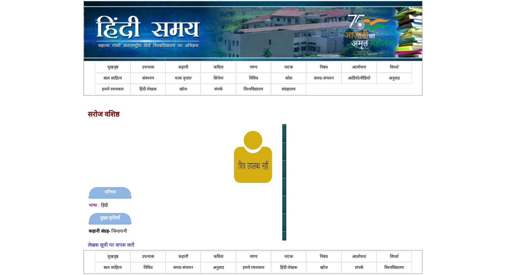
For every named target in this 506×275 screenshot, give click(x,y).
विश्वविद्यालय (253, 89)
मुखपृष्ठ (112, 67)
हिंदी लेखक (148, 89)
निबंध (324, 67)
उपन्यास (148, 67)
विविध (253, 78)
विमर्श (394, 67)
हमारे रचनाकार (113, 89)
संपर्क (218, 89)
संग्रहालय (289, 89)
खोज (183, 89)
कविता (218, 67)
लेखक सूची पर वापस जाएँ (111, 245)
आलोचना (359, 67)
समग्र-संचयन (323, 78)
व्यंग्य (254, 67)
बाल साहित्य (113, 78)
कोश (288, 78)
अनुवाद (394, 78)
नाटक (288, 67)
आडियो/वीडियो (359, 78)
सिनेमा (218, 78)
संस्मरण (148, 78)
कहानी (183, 67)
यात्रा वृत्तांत (183, 78)
